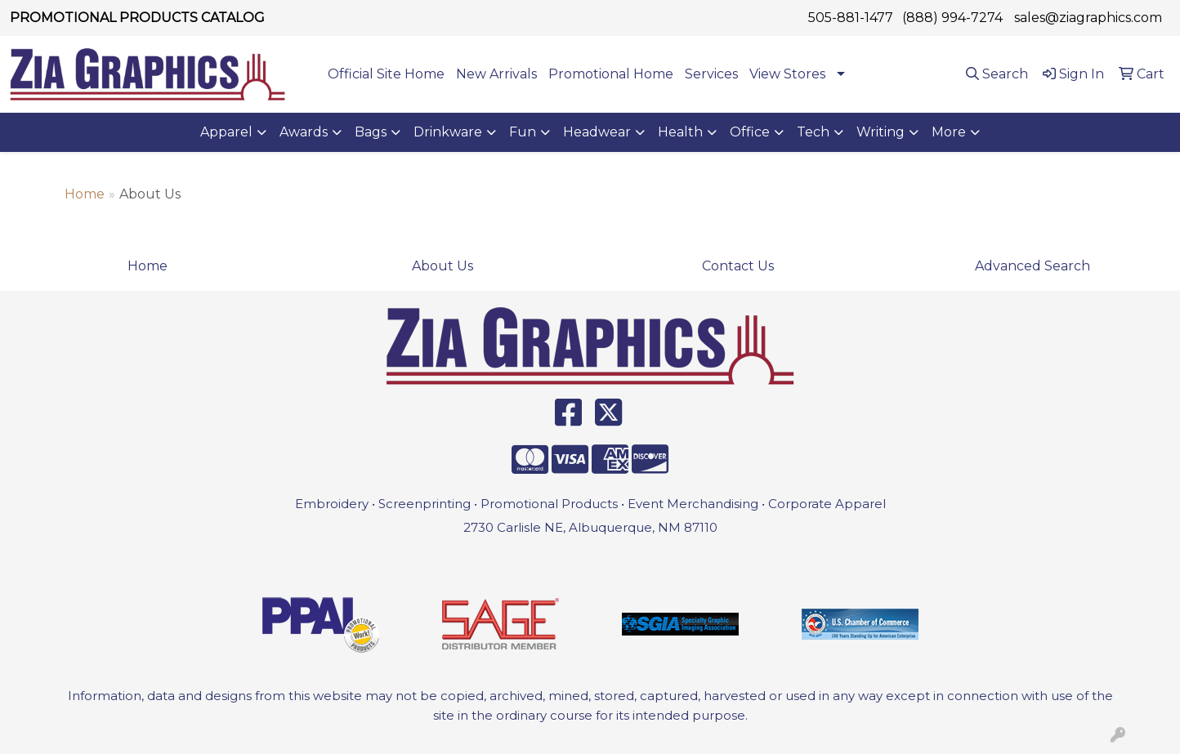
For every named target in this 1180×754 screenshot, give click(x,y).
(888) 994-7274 (952, 17)
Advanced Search (1032, 266)
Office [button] (750, 132)
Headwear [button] (597, 132)
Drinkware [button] (447, 132)
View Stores (787, 74)
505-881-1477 (850, 17)
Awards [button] (303, 132)
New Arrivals (496, 74)
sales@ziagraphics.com (1088, 17)
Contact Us (738, 266)
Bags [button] (371, 132)
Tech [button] (813, 132)
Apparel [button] (226, 132)
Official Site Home (386, 74)
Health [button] (680, 132)
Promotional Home (610, 74)
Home (85, 194)
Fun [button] (522, 132)
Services (711, 74)
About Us (442, 266)
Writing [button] (880, 132)
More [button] (949, 132)
